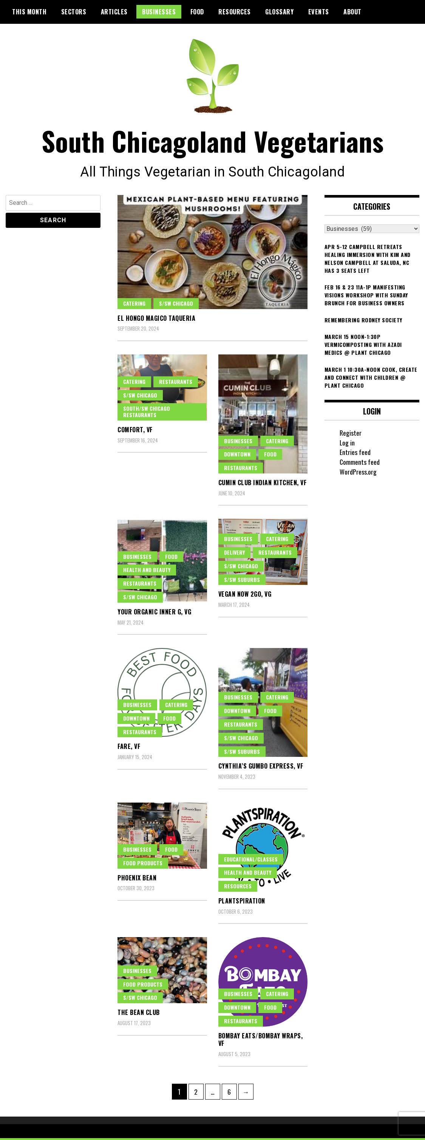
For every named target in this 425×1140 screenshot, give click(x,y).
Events (318, 11)
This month (29, 11)
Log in (347, 444)
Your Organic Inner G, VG (154, 613)
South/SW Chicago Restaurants (146, 414)
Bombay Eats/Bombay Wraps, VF (260, 1041)
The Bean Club (138, 1014)
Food (197, 11)
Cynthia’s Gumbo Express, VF (260, 768)
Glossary (279, 11)
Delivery (234, 554)
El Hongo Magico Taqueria (156, 320)
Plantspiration (241, 902)
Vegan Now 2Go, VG (245, 596)
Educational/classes (251, 861)
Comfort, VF (135, 431)
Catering (134, 305)
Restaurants (175, 383)
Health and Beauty (146, 572)
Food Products (142, 865)
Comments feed (360, 464)
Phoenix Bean (136, 879)
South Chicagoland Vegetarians (212, 142)
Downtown (237, 456)
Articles (114, 11)
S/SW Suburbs (242, 581)
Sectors (74, 11)
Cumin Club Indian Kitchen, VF (262, 484)
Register (351, 434)
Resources (234, 11)
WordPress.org (358, 473)
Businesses (159, 11)
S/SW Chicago (176, 305)
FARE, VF (128, 748)
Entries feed (355, 454)
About (352, 11)
